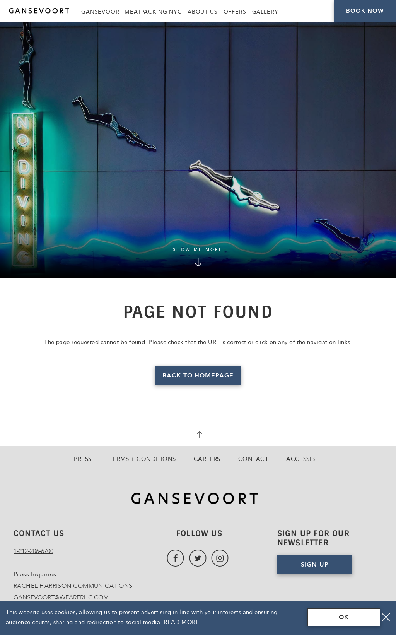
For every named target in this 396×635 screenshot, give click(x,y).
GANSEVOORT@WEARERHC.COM (61, 597)
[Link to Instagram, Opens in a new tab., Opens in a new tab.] (220, 558)
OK (344, 617)
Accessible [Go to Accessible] (304, 459)
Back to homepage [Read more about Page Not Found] (198, 375)
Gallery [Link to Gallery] (265, 11)
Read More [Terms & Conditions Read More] (181, 622)
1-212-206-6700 (33, 551)
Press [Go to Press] (82, 459)
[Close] (386, 617)
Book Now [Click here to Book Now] (365, 11)
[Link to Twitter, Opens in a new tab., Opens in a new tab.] (198, 558)
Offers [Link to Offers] (235, 11)
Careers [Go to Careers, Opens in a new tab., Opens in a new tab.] (207, 459)
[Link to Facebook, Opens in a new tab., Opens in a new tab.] (175, 558)
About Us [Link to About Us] (203, 11)
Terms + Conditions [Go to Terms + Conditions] (142, 459)
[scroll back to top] (198, 435)
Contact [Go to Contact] (253, 459)
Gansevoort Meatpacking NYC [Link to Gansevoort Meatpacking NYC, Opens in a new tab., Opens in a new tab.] (131, 11)
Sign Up (315, 564)
